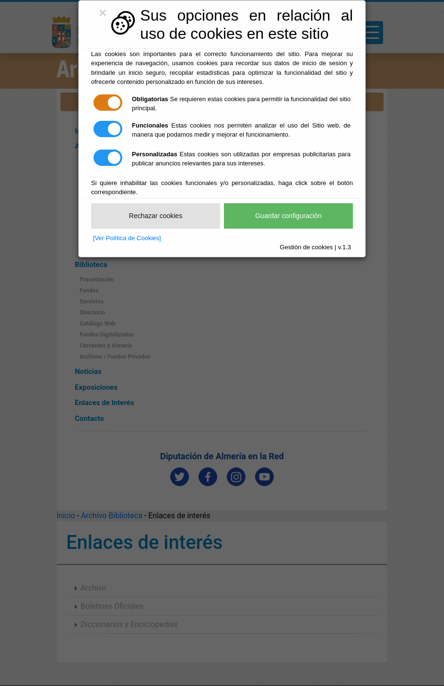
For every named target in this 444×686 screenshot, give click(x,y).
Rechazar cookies (155, 216)
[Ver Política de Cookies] (127, 238)
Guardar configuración (288, 216)
